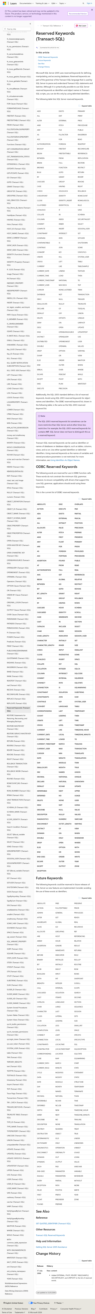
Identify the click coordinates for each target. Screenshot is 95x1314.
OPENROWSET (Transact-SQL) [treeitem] (18, 572)
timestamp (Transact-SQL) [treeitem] (17, 1080)
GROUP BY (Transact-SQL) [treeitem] (17, 191)
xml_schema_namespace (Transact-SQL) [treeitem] (16, 1272)
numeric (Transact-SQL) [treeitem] (16, 497)
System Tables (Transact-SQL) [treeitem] (18, 1015)
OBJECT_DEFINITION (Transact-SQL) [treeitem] (19, 503)
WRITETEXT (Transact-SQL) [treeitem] (17, 1257)
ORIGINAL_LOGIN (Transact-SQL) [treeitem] (18, 604)
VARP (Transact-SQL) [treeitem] (15, 1206)
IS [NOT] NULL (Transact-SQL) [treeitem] (18, 336)
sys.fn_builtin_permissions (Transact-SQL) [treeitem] (16, 1025)
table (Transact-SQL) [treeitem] (14, 1053)
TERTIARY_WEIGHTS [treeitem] (14, 1062)
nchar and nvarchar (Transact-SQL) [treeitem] (18, 461)
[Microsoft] (4, 3)
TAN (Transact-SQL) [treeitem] (14, 1057)
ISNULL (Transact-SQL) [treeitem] (15, 340)
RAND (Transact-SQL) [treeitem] (15, 671)
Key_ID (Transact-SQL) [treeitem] (15, 354)
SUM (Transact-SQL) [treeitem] (15, 985)
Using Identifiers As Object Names (65, 460)
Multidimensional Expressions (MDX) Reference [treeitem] (16, 1285)
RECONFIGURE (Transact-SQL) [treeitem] (18, 694)
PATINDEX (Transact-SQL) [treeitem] (16, 623)
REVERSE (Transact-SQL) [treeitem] (16, 745)
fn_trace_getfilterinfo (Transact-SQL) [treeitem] (18, 70)
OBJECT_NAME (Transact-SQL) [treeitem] (18, 513)
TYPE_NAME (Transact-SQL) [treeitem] (17, 1126)
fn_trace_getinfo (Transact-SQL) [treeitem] (19, 76)
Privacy (53, 1309)
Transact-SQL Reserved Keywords (50, 1235)
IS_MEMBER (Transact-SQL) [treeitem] (17, 319)
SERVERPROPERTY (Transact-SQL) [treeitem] (18, 852)
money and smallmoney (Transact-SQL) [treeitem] (16, 436)
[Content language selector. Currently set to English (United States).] (13, 1303)
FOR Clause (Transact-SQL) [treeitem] (17, 104)
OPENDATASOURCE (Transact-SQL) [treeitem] (18, 561)
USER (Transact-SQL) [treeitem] (15, 1179)
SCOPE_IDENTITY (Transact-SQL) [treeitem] (17, 821)
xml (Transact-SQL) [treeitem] (14, 1267)
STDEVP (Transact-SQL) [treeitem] (16, 967)
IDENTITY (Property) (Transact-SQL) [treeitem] (18, 263)
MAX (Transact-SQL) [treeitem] (14, 418)
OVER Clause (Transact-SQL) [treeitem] (17, 614)
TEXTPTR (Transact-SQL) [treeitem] (16, 1071)
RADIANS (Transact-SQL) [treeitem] (16, 662)
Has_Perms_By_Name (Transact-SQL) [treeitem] (19, 209)
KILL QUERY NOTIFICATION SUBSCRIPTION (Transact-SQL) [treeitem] (18, 364)
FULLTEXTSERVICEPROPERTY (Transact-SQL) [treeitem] (18, 138)
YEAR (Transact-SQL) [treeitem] (15, 1279)
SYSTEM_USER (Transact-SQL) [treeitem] (18, 1048)
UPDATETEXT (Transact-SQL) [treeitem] (17, 1166)
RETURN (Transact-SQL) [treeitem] (16, 741)
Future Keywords (44, 60)
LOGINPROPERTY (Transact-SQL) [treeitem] (17, 403)
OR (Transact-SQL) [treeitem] (14, 590)
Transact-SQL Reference (52, 25)
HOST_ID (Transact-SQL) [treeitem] (16, 229)
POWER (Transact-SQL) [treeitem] (15, 637)
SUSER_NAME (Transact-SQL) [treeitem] (18, 994)
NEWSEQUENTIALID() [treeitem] (15, 471)
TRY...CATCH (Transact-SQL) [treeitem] (17, 1102)
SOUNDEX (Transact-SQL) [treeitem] (17, 928)
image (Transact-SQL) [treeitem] (15, 274)
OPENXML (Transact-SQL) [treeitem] (17, 577)
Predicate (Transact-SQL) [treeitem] (16, 641)
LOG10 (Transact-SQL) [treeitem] (15, 397)
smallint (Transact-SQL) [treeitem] (15, 914)
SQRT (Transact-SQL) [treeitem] (15, 949)
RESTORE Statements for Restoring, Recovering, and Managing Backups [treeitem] (17, 718)
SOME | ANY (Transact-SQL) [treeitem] (17, 923)
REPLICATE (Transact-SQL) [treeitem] (17, 703)
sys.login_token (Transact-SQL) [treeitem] (18, 1039)
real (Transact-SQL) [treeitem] (14, 685)
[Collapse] (30, 24)
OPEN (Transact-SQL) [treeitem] (15, 541)
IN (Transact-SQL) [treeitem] (13, 278)
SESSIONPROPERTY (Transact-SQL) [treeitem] (18, 864)
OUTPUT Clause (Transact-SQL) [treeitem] (19, 610)
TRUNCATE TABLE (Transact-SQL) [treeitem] (17, 1116)
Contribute (43, 1309)
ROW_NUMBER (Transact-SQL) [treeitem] (18, 791)
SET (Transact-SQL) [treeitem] (14, 878)
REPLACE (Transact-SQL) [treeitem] (16, 699)
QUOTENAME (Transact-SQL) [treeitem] (18, 658)
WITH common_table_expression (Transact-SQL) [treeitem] (17, 1242)
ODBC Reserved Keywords (48, 57)
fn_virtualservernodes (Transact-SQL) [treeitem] (15, 97)
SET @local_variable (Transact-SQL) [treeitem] (18, 872)
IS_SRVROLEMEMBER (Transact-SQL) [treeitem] (15, 325)
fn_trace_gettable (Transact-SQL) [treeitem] (17, 82)
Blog (32, 1309)
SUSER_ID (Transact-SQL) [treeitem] (16, 989)
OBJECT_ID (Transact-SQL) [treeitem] (17, 509)
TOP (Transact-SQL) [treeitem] (14, 1089)
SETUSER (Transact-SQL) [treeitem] (16, 882)
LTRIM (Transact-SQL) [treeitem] (15, 414)
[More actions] (91, 26)
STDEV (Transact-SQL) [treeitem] (15, 962)
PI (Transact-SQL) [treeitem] (13, 632)
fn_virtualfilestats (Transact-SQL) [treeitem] (17, 90)
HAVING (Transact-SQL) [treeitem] (16, 220)
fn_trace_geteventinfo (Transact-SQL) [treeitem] (15, 63)
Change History (44, 67)
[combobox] (17, 29)
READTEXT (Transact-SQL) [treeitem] (16, 681)
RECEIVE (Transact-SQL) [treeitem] (16, 690)
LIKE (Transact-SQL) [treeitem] (14, 384)
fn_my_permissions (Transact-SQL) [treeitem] (18, 48)
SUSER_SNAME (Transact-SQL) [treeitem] (18, 1003)
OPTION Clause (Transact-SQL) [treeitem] (18, 586)
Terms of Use (7, 1312)
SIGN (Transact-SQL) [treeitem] (15, 892)
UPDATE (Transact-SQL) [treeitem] (16, 1149)
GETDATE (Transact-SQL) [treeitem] (16, 168)
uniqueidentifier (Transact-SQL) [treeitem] (18, 1144)
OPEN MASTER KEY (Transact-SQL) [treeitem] (18, 546)
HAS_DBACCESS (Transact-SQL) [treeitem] (17, 201)
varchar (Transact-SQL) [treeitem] (15, 1202)
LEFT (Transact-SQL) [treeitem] (14, 375)
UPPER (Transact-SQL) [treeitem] (15, 1170)
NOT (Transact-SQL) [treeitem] (14, 476)
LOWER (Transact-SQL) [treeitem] (15, 409)
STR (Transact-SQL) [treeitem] (14, 971)
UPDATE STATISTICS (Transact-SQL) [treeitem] (18, 1159)
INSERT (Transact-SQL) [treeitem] (15, 302)
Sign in (89, 3)
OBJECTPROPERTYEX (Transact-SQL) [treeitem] (19, 534)
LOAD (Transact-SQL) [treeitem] (15, 388)
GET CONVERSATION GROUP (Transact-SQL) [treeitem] (18, 150)
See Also (41, 63)
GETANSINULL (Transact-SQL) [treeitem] (18, 164)
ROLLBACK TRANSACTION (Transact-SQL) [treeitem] (17, 765)
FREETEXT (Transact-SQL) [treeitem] (16, 116)
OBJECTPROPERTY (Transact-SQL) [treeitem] (18, 527)
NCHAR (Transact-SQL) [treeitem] (15, 455)
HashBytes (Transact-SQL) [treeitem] (17, 215)
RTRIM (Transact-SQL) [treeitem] (15, 795)
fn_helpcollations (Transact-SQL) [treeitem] (17, 33)
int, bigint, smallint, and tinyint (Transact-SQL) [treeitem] (18, 308)
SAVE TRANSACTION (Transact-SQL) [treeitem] (19, 801)
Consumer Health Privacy (70, 1309)
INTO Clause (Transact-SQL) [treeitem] (17, 315)
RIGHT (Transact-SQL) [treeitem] (15, 759)
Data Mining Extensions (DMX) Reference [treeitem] (16, 1292)
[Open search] (83, 3)
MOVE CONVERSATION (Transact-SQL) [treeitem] (16, 448)
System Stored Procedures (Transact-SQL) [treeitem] (17, 1009)
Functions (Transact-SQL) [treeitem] (16, 144)
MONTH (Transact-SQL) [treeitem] (16, 443)
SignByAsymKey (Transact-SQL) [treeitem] (19, 896)
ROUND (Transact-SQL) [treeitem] (16, 778)
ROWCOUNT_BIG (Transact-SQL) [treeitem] (17, 784)
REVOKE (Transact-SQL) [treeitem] (16, 754)
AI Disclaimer (7, 1309)
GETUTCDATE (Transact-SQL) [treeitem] (18, 173)
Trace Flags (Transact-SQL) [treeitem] (17, 1093)
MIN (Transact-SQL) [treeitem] (14, 423)
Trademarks (19, 1312)
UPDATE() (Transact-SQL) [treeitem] (16, 1153)
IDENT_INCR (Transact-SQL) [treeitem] (17, 245)
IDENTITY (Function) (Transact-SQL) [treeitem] (18, 256)
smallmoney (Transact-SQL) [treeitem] (17, 919)
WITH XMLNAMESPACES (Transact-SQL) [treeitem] (16, 1251)
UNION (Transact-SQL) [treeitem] (15, 1140)
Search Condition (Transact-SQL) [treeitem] (17, 828)
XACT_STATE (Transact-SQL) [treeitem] (17, 1262)
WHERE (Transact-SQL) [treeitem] (15, 1230)
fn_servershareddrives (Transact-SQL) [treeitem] (15, 55)
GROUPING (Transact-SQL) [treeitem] (17, 195)
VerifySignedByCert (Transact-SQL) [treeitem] (18, 1212)
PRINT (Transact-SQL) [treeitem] (15, 646)
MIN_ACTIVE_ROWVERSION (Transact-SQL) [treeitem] (17, 429)
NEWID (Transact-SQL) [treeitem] (15, 467)
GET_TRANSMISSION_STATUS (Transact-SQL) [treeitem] (18, 158)
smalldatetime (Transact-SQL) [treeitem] (18, 910)
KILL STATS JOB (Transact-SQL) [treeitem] (18, 370)
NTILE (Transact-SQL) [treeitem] (15, 488)
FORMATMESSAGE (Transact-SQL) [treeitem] (18, 110)
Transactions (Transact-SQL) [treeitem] (17, 1098)
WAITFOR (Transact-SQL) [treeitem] (16, 1226)
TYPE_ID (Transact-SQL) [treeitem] (16, 1122)
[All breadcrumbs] (38, 26)
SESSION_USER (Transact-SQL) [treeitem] (18, 858)
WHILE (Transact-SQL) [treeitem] (15, 1235)
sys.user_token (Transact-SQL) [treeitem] (18, 1044)
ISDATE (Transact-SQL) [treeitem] (15, 331)
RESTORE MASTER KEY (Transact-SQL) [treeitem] (15, 727)
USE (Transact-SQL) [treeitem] (14, 1175)
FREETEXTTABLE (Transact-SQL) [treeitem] (18, 120)
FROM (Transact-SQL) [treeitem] (15, 125)
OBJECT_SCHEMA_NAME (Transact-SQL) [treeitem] (16, 519)
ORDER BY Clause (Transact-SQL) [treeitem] (17, 596)
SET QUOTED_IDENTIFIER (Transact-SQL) (53, 1223)
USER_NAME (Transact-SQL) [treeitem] (17, 1188)
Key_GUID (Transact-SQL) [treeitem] (16, 349)
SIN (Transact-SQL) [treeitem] (14, 905)
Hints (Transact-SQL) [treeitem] (15, 224)
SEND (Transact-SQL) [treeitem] (15, 846)
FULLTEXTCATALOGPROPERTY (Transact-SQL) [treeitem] (18, 131)
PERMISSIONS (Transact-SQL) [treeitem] (18, 628)
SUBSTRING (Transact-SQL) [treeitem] (17, 980)
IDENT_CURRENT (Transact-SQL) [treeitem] (17, 239)
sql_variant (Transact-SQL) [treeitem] (17, 937)
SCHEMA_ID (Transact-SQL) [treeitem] (17, 807)
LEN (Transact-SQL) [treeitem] (14, 379)
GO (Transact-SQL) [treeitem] (14, 177)
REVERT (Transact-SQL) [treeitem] (15, 750)
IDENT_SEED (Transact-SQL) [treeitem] (17, 250)
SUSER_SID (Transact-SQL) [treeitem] (17, 998)
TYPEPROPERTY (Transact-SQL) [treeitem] (18, 1131)
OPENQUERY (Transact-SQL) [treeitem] (18, 568)
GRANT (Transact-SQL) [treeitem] (15, 186)
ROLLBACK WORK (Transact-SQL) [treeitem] (18, 772)
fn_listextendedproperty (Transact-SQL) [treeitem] (16, 40)
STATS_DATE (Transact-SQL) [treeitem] (17, 958)
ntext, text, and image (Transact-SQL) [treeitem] (15, 482)
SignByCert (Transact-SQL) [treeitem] (17, 901)
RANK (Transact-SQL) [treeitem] (15, 676)
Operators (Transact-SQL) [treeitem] (16, 581)
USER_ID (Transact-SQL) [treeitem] (16, 1184)
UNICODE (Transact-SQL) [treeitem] (16, 1135)
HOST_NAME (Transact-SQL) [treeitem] (18, 233)
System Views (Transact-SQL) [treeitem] (18, 1020)
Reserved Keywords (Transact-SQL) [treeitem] (18, 709)
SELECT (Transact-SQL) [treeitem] (15, 842)
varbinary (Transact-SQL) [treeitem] (16, 1197)
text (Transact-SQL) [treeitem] (14, 1066)
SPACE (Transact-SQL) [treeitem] (15, 932)
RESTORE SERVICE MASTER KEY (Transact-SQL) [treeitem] (19, 735)
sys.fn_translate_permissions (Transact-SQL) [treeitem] (17, 1033)
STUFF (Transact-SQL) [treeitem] (15, 976)
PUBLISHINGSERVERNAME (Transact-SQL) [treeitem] (17, 652)
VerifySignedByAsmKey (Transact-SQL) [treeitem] (15, 1220)
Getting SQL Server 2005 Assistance (51, 1247)
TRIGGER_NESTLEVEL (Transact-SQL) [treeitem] (19, 1108)
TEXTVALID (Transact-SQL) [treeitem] (17, 1075)
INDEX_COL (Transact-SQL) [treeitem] (17, 298)
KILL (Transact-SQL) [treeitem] (14, 358)
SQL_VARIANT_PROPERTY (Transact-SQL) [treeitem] (16, 943)
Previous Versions (21, 1309)
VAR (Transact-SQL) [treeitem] (14, 1193)
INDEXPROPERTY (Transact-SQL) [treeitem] (17, 292)
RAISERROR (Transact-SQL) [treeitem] (17, 667)
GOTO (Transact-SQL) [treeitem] (15, 182)
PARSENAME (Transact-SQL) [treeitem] (17, 619)
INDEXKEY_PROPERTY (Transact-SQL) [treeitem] (15, 284)
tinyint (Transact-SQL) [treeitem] (15, 1084)
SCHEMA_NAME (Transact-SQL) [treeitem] (17, 813)
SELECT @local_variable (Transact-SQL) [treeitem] (16, 836)
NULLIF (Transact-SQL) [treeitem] (15, 492)
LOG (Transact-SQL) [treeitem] (14, 393)
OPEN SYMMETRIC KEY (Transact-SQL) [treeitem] (16, 554)
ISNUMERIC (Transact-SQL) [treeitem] (17, 345)
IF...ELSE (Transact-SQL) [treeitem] (16, 269)
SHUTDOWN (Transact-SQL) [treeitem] (17, 887)
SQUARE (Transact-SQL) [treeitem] (16, 953)
